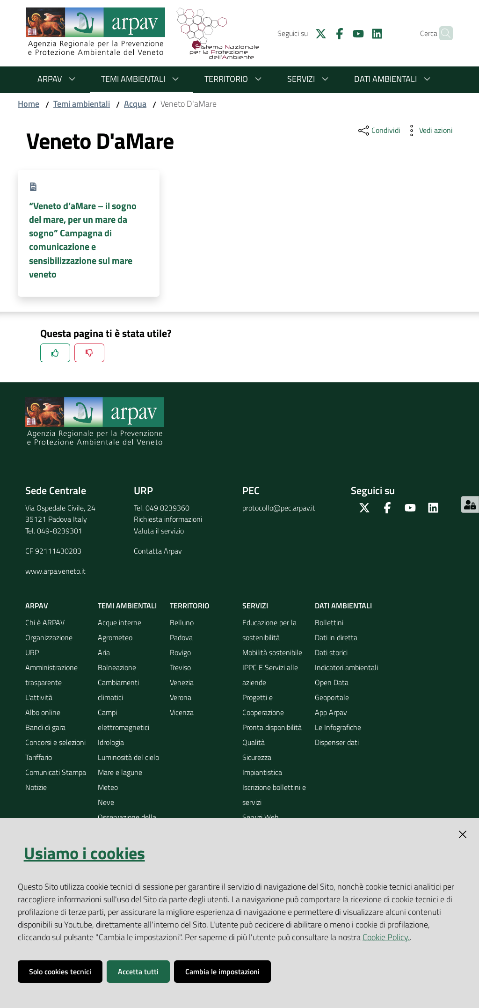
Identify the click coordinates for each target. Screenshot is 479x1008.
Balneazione (117, 667)
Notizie (36, 787)
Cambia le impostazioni (222, 971)
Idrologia (111, 742)
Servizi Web (260, 817)
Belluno (182, 622)
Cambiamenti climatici (118, 690)
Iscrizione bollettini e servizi (274, 795)
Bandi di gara (45, 727)
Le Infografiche (338, 727)
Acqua (135, 103)
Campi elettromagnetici (123, 720)
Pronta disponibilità (272, 727)
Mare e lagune (120, 772)
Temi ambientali (141, 79)
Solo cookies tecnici (60, 971)
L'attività (38, 697)
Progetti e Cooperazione (263, 705)
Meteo (108, 787)
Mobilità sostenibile (272, 652)
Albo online (42, 712)
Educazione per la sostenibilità (269, 630)
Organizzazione (49, 637)
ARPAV (58, 79)
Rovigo (180, 652)
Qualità (253, 742)
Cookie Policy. (386, 937)
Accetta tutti (138, 971)
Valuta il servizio (159, 530)
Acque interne (119, 622)
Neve (106, 802)
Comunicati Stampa (55, 772)
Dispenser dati (337, 742)
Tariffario (38, 757)
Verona (180, 697)
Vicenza (182, 712)
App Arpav (331, 712)
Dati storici (331, 652)
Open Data (331, 682)
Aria (104, 652)
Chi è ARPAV (45, 622)
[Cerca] (441, 33)
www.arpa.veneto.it (55, 571)
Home (28, 103)
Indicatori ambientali (346, 667)
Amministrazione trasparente (51, 675)
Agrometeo (115, 637)
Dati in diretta (336, 637)
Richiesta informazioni (168, 519)
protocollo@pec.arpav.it (278, 507)
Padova (181, 637)
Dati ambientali (394, 79)
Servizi (309, 79)
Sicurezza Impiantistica (262, 765)
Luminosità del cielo (128, 757)
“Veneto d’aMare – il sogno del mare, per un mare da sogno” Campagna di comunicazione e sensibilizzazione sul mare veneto (83, 239)
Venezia (182, 682)
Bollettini (329, 622)
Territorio (234, 79)
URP (32, 652)
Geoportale (332, 697)
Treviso (180, 667)
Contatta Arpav (158, 550)
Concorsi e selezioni (55, 742)
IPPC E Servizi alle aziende (270, 675)
